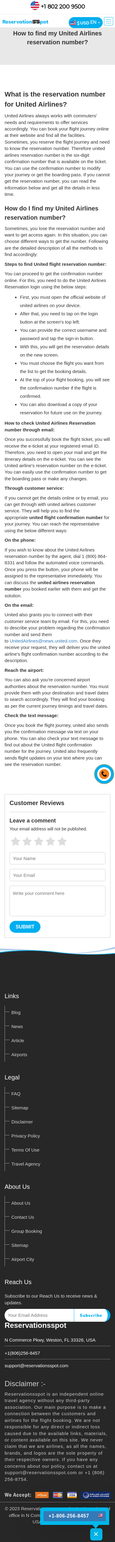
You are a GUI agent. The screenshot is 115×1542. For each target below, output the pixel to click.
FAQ (16, 1093)
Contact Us (22, 1217)
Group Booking (26, 1231)
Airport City (22, 1259)
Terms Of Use (25, 1149)
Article (17, 1040)
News (17, 1026)
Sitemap (19, 1107)
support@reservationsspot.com (36, 1365)
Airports (19, 1054)
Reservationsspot (35, 1325)
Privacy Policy (25, 1135)
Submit (25, 926)
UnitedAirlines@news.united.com (43, 640)
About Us (20, 1203)
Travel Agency (25, 1164)
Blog (16, 1012)
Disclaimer (22, 1121)
